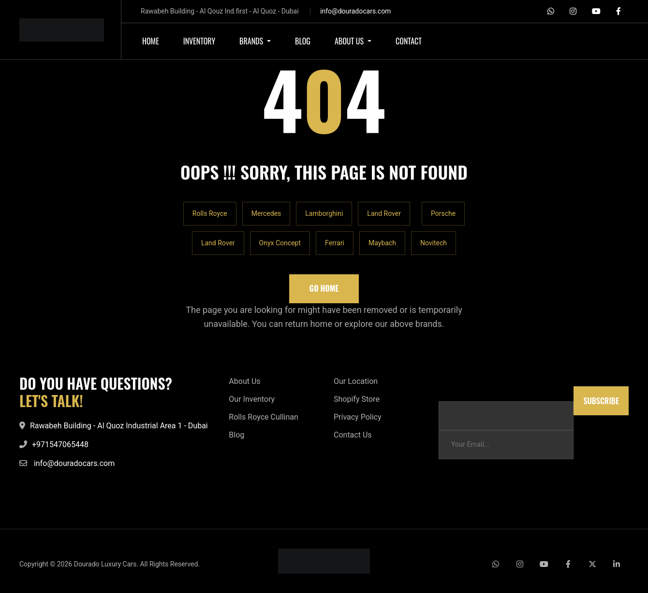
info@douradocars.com (355, 11)
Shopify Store (357, 399)
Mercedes (266, 213)
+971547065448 (60, 444)
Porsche (443, 213)
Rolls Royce (209, 213)
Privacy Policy (358, 417)
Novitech (433, 243)
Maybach (382, 243)
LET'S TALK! (51, 400)
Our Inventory (252, 399)
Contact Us (353, 434)
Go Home (324, 288)
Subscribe (601, 401)
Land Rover (384, 213)
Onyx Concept (280, 243)
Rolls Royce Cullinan (263, 417)
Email (447, 391)
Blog (236, 434)
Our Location (356, 381)
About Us (244, 381)
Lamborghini (324, 213)
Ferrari (334, 243)
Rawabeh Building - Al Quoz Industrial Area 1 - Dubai (119, 425)
